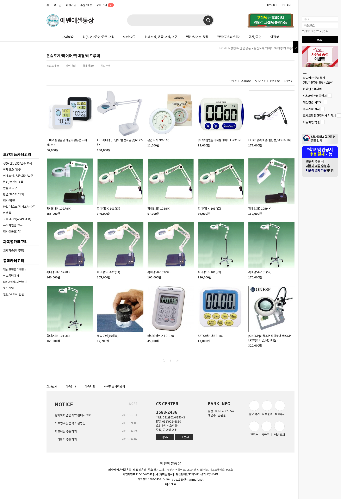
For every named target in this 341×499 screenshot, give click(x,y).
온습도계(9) (53, 66)
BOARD (287, 5)
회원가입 (71, 5)
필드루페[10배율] (108, 336)
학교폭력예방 (11, 275)
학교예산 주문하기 (318, 80)
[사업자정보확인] (163, 475)
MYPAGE (272, 5)
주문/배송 (86, 5)
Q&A (165, 437)
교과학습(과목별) (13, 250)
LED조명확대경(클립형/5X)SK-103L (270, 140)
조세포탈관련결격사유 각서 (319, 115)
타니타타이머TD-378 (160, 336)
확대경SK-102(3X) (158, 272)
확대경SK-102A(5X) (59, 208)
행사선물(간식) (12, 231)
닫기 (295, 47)
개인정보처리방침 (114, 386)
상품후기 (280, 408)
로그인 (57, 5)
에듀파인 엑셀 (311, 122)
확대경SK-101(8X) (209, 272)
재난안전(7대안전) (14, 269)
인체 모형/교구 (12, 169)
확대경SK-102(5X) (108, 272)
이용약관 (90, 386)
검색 (208, 20)
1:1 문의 (184, 437)
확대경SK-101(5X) (259, 272)
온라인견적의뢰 (312, 89)
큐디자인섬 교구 (13, 225)
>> (177, 360)
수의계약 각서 (311, 109)
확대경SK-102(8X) (58, 272)
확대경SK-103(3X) (209, 208)
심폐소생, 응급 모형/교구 (161, 36)
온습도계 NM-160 (158, 140)
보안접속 (322, 31)
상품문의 (267, 408)
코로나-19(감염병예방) (17, 219)
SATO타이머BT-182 (210, 336)
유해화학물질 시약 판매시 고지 (73, 415)
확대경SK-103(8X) (108, 208)
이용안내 (71, 386)
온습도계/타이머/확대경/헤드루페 (274, 48)
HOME (223, 48)
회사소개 (51, 386)
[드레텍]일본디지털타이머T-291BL (219, 140)
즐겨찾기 (254, 408)
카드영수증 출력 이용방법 (70, 423)
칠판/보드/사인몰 (13, 294)
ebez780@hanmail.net (188, 479)
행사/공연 (255, 36)
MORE (133, 404)
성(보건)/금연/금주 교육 (98, 36)
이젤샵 (274, 36)
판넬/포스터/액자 (228, 36)
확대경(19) (88, 66)
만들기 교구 (10, 188)
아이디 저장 (309, 31)
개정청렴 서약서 (312, 102)
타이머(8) (71, 66)
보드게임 (8, 288)
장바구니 (103, 5)
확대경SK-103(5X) (158, 208)
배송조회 (279, 429)
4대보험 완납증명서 (315, 96)
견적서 (254, 429)
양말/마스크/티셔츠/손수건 (19, 206)
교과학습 (68, 36)
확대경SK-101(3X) (58, 336)
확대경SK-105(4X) (259, 208)
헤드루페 (106, 66)
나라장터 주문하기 (66, 439)
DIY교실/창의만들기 (15, 282)
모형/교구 (129, 36)
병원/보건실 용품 (197, 36)
